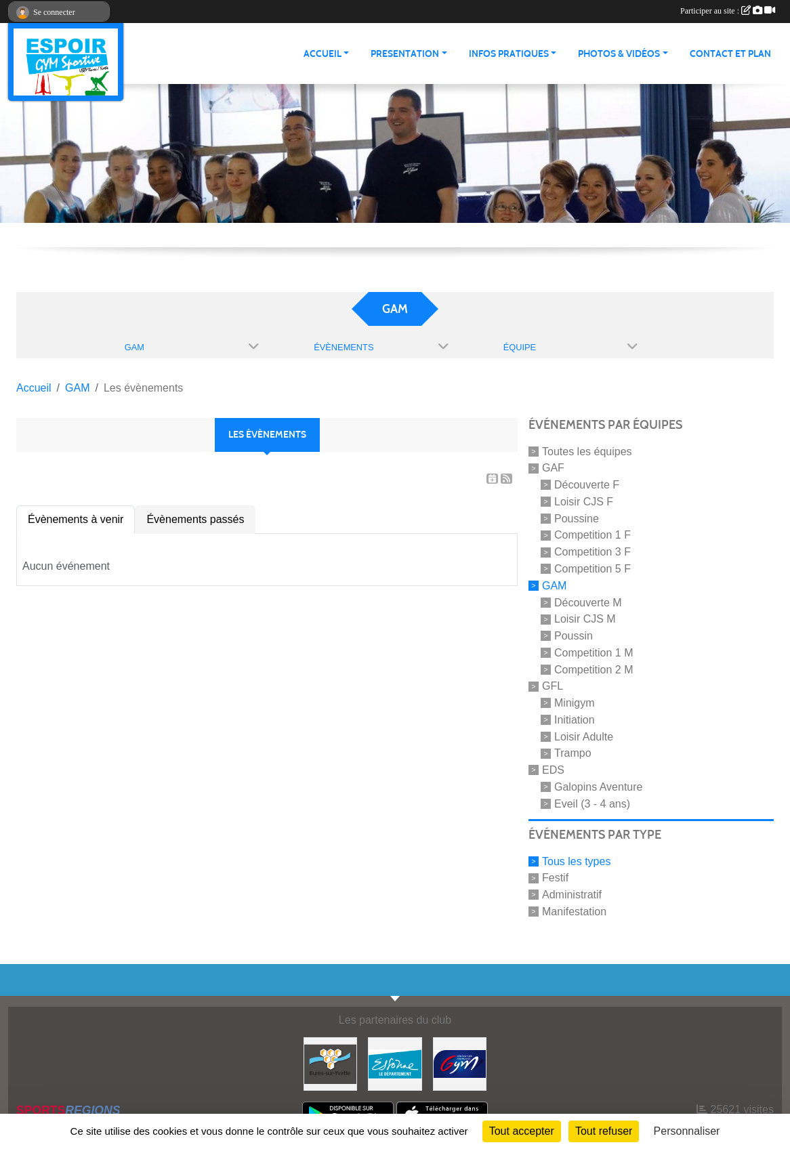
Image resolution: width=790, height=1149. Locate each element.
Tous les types (576, 860)
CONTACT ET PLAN (730, 54)
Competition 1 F (592, 535)
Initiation (574, 720)
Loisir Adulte (583, 736)
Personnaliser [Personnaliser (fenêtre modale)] (687, 1131)
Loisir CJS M (585, 619)
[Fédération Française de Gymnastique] (459, 1063)
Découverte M (588, 602)
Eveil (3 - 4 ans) (592, 804)
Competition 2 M (593, 669)
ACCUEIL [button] (322, 54)
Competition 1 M (593, 653)
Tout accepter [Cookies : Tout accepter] (521, 1131)
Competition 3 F (592, 552)
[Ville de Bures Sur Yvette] (330, 1063)
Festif (555, 877)
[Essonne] (394, 1063)
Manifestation (574, 911)
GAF (553, 468)
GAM (554, 585)
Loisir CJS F (583, 501)
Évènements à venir (75, 519)
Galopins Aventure (598, 787)
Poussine (576, 518)
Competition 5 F (592, 568)
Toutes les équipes (587, 451)
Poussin (573, 636)
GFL (552, 686)
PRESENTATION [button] (405, 54)
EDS (553, 770)
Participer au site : (727, 11)
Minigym (574, 703)
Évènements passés (195, 519)
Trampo (572, 753)
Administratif (572, 894)
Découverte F (586, 484)
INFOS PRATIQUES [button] (509, 54)
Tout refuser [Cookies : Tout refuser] (603, 1131)
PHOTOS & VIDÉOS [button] (619, 54)
